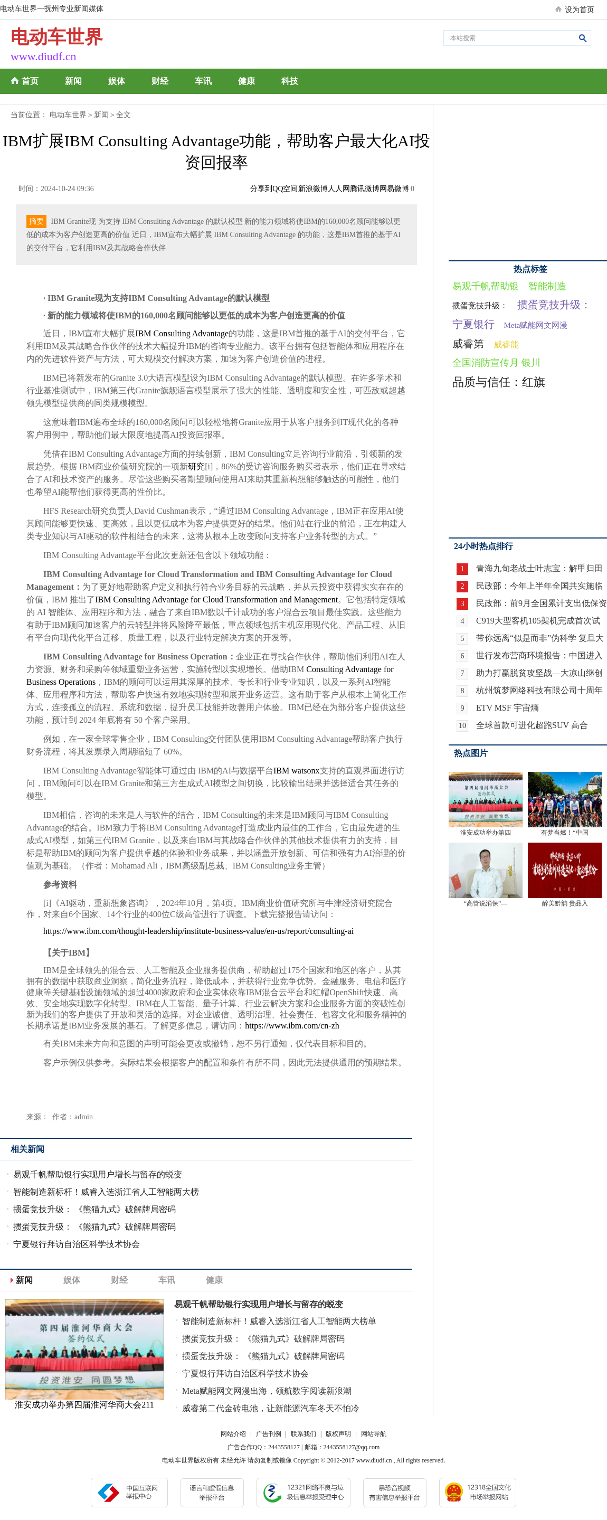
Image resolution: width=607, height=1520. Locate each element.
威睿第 (468, 344)
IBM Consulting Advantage (182, 333)
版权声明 (338, 1434)
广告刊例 (268, 1434)
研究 (196, 466)
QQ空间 (285, 189)
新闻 (73, 81)
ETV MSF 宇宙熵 (507, 707)
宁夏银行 (473, 324)
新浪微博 (313, 189)
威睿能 (506, 344)
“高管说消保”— (486, 903)
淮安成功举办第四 (485, 832)
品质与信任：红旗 (498, 382)
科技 (289, 81)
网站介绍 (233, 1434)
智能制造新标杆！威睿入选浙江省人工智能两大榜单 (279, 1321)
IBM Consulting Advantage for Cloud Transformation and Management (216, 599)
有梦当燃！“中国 (564, 832)
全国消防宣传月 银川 (496, 362)
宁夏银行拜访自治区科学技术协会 (76, 1244)
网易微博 (394, 189)
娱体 (116, 81)
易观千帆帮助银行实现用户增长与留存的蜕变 (97, 1174)
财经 (159, 81)
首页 (30, 81)
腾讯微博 (365, 189)
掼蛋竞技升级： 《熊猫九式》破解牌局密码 (94, 1209)
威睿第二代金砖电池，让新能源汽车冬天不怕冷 (270, 1408)
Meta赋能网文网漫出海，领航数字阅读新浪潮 (267, 1390)
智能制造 (547, 286)
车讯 (203, 81)
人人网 (339, 189)
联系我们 (303, 1434)
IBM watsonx (296, 770)
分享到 (261, 189)
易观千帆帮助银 (485, 286)
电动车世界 (68, 115)
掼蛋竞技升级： (480, 305)
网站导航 (373, 1434)
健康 (246, 81)
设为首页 (579, 10)
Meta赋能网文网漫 (536, 325)
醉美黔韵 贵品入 (565, 903)
